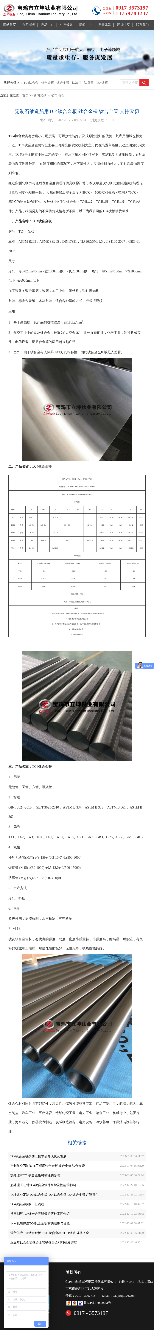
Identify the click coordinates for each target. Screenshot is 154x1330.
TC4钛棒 (102, 82)
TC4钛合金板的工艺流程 (27, 1204)
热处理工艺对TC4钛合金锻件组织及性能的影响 (43, 1185)
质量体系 (104, 25)
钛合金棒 (47, 82)
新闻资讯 (40, 95)
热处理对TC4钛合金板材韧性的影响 (35, 1175)
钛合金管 (63, 82)
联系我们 (142, 25)
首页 (25, 95)
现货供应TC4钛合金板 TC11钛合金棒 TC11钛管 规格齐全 (49, 1233)
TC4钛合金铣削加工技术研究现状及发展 (38, 1156)
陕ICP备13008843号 (97, 1303)
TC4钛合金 (31, 82)
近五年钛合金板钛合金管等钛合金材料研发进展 (43, 1242)
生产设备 (66, 25)
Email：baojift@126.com (119, 1295)
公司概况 (28, 25)
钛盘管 (89, 82)
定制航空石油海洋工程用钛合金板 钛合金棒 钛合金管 (47, 1166)
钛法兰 (76, 82)
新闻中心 (85, 25)
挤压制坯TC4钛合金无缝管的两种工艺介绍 (40, 1213)
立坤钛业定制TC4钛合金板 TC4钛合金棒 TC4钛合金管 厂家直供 (54, 1194)
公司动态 (57, 95)
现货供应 (123, 25)
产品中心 (47, 25)
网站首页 (9, 25)
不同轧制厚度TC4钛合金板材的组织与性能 (40, 1223)
